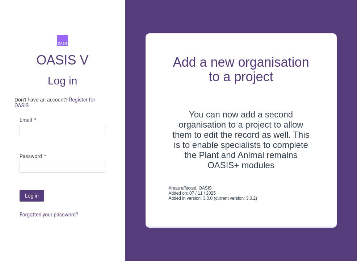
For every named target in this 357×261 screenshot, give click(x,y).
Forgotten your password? (49, 215)
